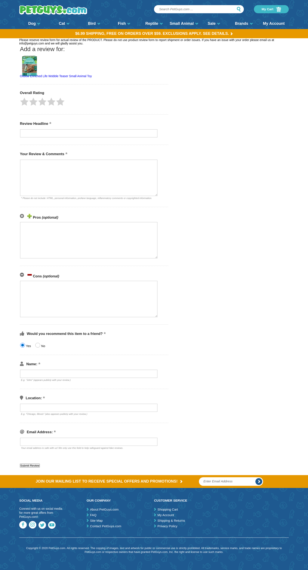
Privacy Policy (167, 526)
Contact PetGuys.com (105, 526)
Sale (214, 23)
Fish (124, 23)
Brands (244, 23)
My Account (273, 23)
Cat (64, 23)
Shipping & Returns (171, 520)
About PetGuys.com (104, 509)
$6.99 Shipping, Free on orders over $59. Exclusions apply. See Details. (154, 33)
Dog (34, 23)
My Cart (271, 9)
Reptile (154, 23)
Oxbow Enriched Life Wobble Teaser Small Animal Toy (56, 76)
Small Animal (184, 23)
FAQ (93, 515)
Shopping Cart (167, 509)
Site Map (96, 520)
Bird (94, 23)
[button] (24, 101)
